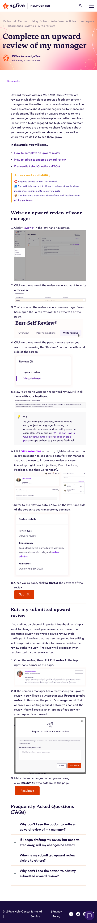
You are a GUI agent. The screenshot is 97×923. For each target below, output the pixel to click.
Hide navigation (13, 81)
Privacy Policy (57, 914)
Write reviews (46, 26)
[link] (28, 228)
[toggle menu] (91, 5)
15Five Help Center (15, 21)
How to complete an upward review (37, 153)
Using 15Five (39, 21)
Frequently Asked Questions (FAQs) (37, 166)
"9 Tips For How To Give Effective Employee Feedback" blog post (49, 436)
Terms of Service (36, 914)
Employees (87, 21)
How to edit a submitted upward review (40, 159)
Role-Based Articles (63, 21)
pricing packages (23, 200)
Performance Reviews (20, 26)
